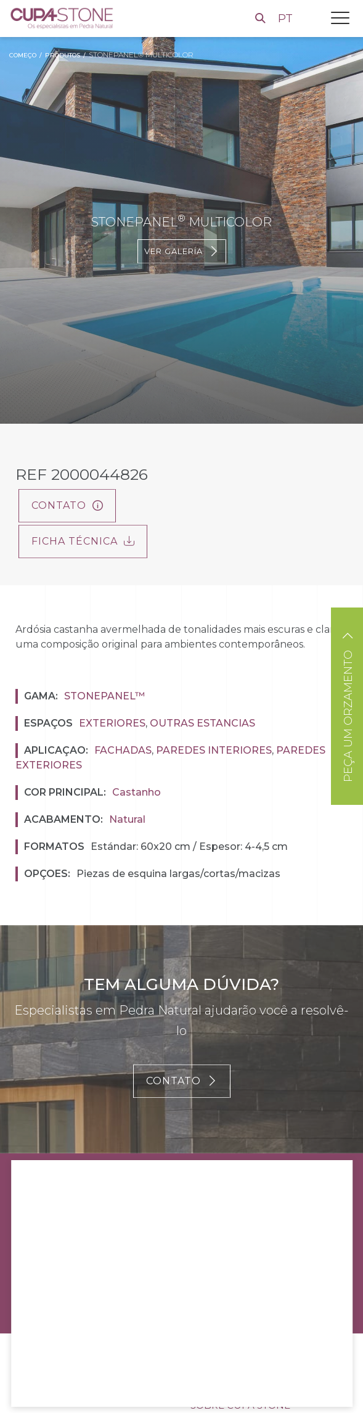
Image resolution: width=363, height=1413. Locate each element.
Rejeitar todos (123, 1383)
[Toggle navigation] (340, 18)
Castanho (136, 792)
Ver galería (181, 251)
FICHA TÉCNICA (82, 541)
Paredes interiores (214, 750)
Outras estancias (202, 723)
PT (287, 18)
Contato (67, 505)
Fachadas (123, 750)
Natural (127, 819)
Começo (22, 55)
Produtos (62, 55)
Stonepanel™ (104, 696)
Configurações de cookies (234, 1383)
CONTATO (182, 1081)
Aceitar (50, 1383)
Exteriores (112, 723)
